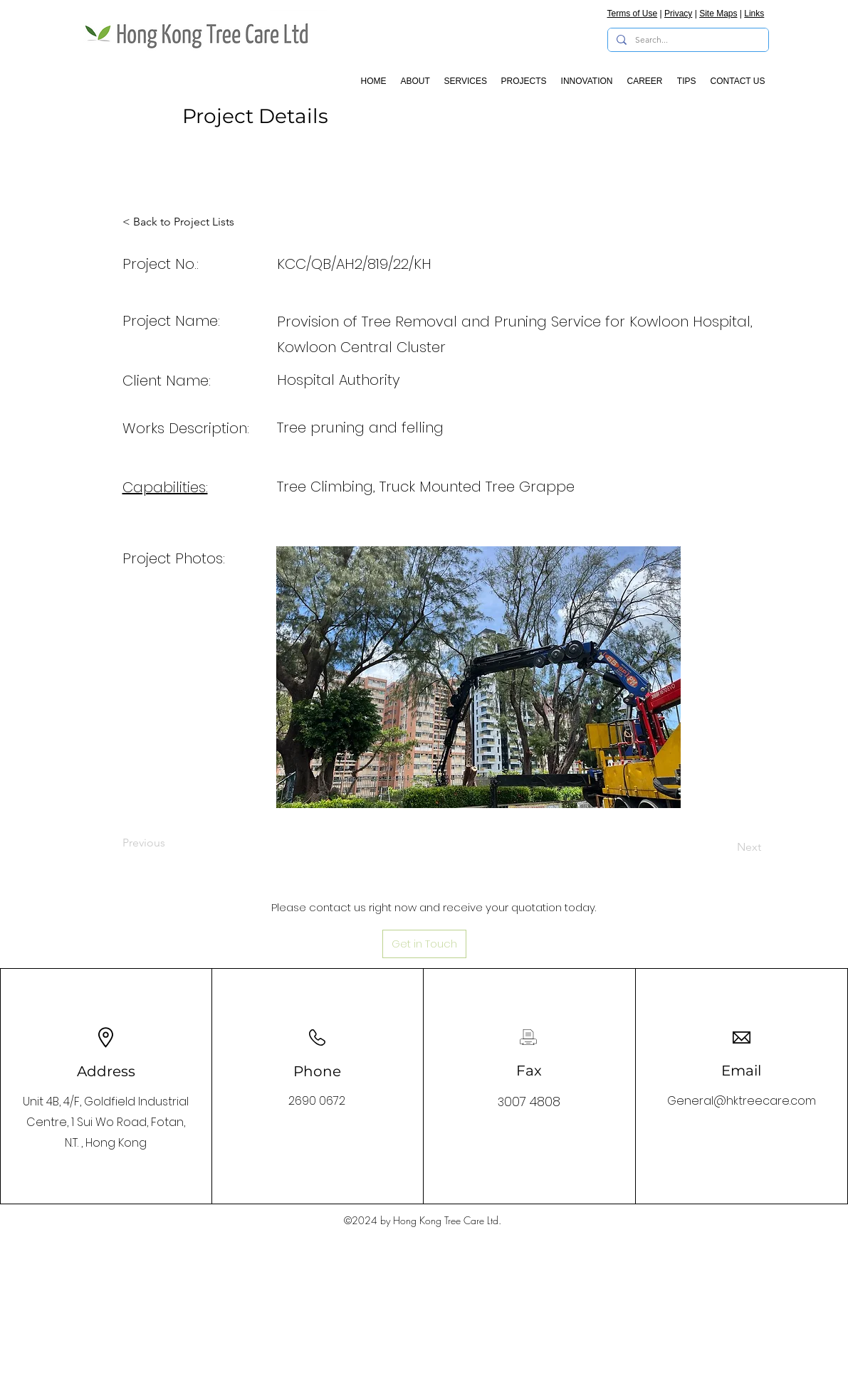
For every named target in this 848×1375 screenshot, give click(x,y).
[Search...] (686, 40)
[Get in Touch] (424, 944)
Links (754, 13)
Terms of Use (632, 13)
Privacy (678, 13)
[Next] (725, 847)
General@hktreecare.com (741, 1101)
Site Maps (718, 13)
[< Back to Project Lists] (178, 222)
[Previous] (169, 843)
